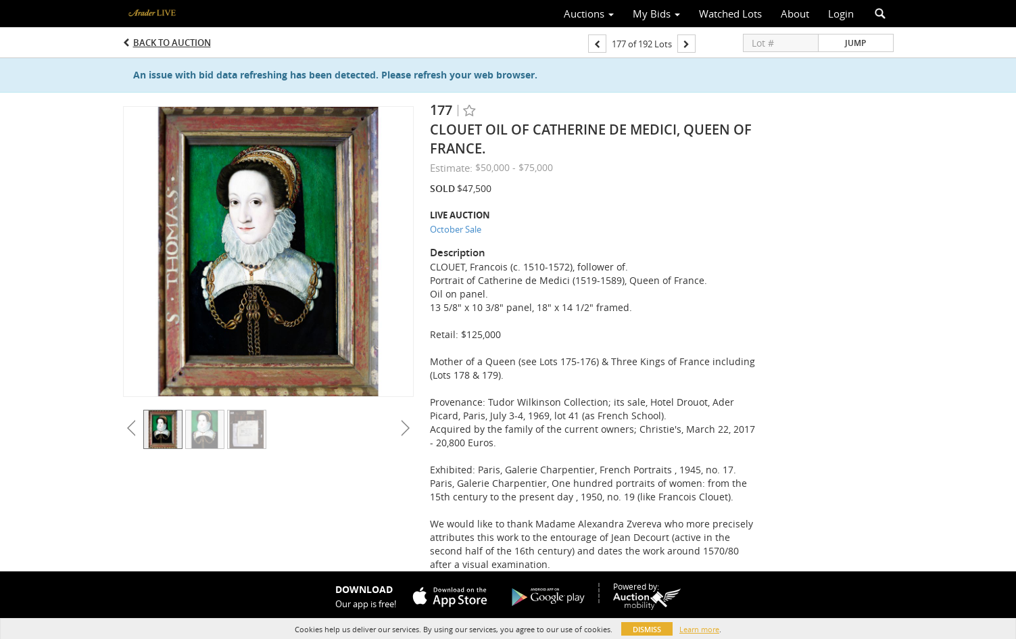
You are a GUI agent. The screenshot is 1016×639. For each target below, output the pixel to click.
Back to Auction (172, 43)
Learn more (699, 629)
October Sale (455, 229)
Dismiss (647, 629)
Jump (855, 43)
